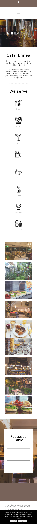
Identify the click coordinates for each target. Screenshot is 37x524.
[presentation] (22, 468)
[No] (35, 517)
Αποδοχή (13, 521)
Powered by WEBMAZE (24, 506)
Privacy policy (22, 521)
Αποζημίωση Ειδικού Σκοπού (15, 509)
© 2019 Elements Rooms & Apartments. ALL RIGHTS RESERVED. (17, 505)
